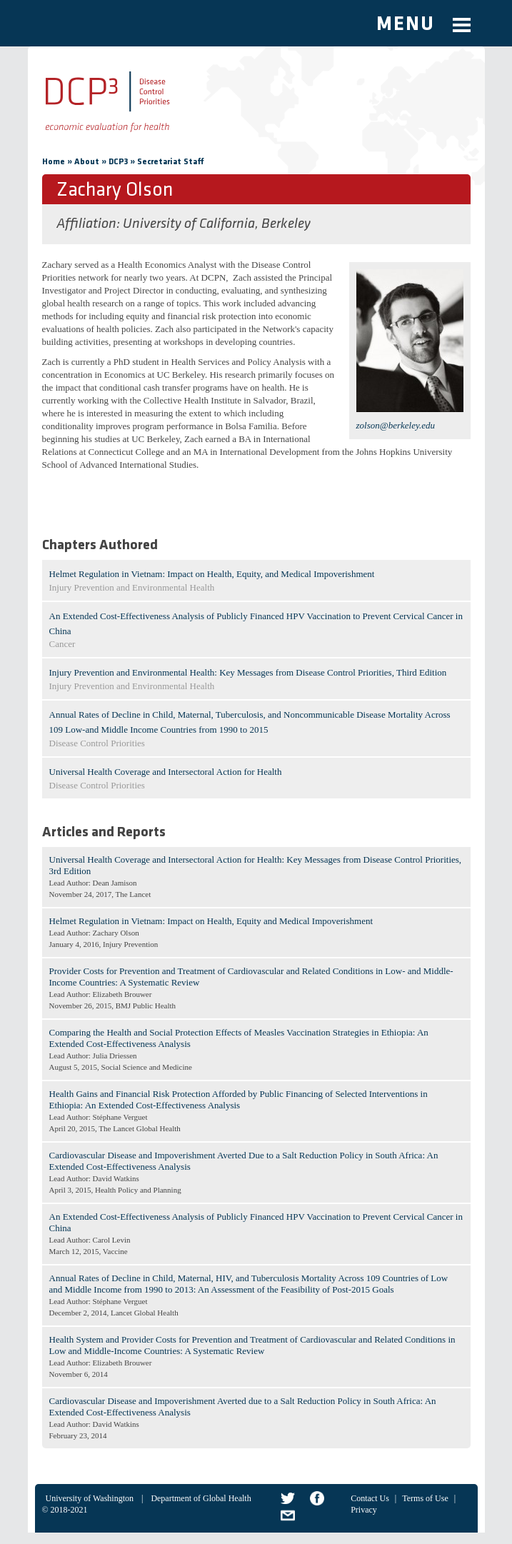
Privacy (364, 1510)
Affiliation (86, 224)
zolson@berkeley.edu (396, 425)
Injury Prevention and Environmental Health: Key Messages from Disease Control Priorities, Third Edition (248, 672)
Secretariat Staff (170, 162)
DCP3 (118, 162)
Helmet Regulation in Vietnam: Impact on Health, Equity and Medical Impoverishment (211, 921)
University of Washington (90, 1498)
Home (53, 162)
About (86, 162)
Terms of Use (425, 1498)
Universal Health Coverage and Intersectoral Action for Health (165, 771)
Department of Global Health (201, 1498)
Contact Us (370, 1498)
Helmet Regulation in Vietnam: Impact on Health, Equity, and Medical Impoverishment (212, 573)
